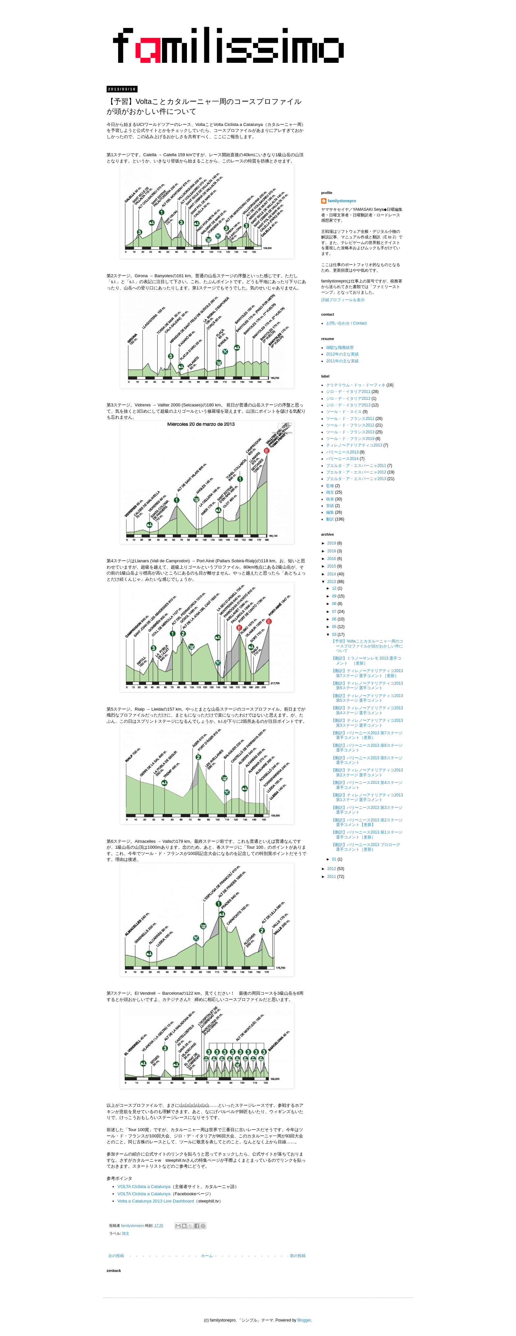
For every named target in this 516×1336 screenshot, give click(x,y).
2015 (332, 566)
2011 (332, 876)
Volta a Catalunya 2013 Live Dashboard (155, 1201)
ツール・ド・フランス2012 (350, 425)
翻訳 (330, 519)
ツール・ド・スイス (344, 411)
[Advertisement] (376, 133)
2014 (332, 574)
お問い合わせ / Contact (346, 323)
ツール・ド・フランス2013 (350, 432)
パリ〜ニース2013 (342, 452)
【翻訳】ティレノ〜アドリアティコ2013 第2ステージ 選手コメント (367, 772)
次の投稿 (116, 1255)
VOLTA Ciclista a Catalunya (143, 1186)
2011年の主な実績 (342, 361)
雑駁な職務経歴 (340, 347)
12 (335, 588)
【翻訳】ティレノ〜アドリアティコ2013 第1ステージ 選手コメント (367, 797)
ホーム (207, 1255)
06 (335, 619)
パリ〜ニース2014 (342, 458)
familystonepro (342, 201)
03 (335, 634)
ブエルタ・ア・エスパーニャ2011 (356, 465)
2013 (332, 581)
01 (335, 859)
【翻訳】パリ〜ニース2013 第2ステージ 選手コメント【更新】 (366, 822)
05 (335, 626)
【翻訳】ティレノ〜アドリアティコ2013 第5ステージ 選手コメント (367, 698)
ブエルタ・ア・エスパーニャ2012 (356, 472)
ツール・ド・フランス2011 (350, 418)
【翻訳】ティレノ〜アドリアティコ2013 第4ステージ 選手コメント (367, 710)
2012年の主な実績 (342, 354)
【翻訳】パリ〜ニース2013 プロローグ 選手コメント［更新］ (365, 847)
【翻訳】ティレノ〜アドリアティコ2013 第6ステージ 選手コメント (367, 685)
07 (335, 611)
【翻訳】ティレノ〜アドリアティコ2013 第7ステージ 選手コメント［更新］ (367, 673)
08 (335, 603)
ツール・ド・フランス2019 (350, 438)
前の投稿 (298, 1255)
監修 (330, 485)
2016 (332, 558)
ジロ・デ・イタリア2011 (348, 391)
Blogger (304, 1320)
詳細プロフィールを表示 (343, 300)
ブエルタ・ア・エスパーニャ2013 (356, 478)
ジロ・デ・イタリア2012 (348, 398)
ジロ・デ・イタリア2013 (348, 405)
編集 (330, 512)
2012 (332, 868)
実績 (330, 505)
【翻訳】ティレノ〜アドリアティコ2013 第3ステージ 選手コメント (367, 722)
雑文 (125, 1233)
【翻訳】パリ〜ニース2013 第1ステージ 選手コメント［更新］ (366, 834)
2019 (332, 543)
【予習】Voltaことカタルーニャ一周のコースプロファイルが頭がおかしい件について (367, 646)
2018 (332, 551)
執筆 (330, 499)
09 (335, 596)
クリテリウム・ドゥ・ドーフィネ (355, 385)
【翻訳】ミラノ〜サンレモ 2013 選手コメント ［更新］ (366, 660)
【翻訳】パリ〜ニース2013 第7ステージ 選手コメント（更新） (366, 735)
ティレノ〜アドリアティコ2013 (354, 445)
